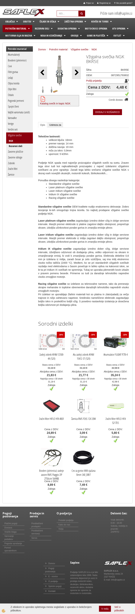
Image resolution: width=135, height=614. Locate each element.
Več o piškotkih (119, 609)
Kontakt (52, 591)
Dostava (8, 527)
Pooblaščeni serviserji (37, 532)
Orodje (74, 35)
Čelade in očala (48, 21)
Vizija (60, 529)
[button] (76, 72)
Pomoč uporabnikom (10, 549)
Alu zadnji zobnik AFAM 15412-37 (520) (83, 357)
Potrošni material (15, 28)
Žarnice (11, 174)
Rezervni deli (42, 28)
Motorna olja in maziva (18, 35)
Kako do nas (64, 524)
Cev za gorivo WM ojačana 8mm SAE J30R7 (83, 473)
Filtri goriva (13, 72)
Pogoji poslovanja (50, 570)
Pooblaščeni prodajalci (37, 525)
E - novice (53, 576)
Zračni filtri (12, 169)
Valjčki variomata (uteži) (19, 112)
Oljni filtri (12, 89)
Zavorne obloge (15, 157)
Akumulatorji (14, 54)
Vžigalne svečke (15, 135)
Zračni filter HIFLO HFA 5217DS (115, 421)
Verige (11, 124)
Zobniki (11, 163)
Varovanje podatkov (9, 537)
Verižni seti (13, 129)
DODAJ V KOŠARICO (107, 112)
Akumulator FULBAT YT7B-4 (116, 354)
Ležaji (10, 78)
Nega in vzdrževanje (51, 35)
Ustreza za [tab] (55, 125)
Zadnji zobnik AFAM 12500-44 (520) (51, 357)
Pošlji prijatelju (94, 80)
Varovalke (12, 118)
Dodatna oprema (67, 28)
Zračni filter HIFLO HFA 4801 (51, 419)
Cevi (10, 66)
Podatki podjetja (65, 520)
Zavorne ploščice (15, 152)
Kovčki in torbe (99, 21)
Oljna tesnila (13, 83)
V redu (104, 608)
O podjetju (53, 581)
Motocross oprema (96, 28)
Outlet (117, 35)
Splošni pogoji (55, 586)
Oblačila (10, 21)
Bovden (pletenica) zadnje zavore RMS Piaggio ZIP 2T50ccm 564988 (51, 475)
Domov (42, 49)
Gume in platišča (96, 35)
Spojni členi (13, 106)
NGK (11, 140)
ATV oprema (118, 28)
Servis (34, 538)
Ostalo (11, 95)
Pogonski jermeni (16, 101)
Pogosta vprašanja (13, 543)
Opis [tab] (42, 125)
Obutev (27, 21)
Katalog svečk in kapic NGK (55, 103)
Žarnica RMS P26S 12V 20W (83, 419)
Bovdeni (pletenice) (17, 60)
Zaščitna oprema (73, 21)
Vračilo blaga (10, 532)
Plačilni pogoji (10, 523)
